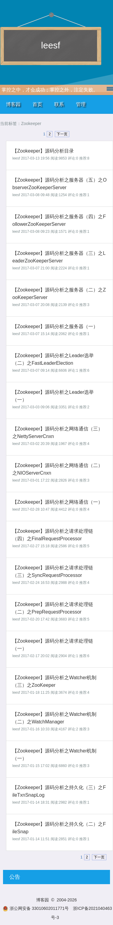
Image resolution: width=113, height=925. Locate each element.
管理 (81, 104)
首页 (37, 104)
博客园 (13, 104)
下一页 (62, 134)
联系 (59, 104)
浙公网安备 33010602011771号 (36, 908)
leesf (50, 45)
